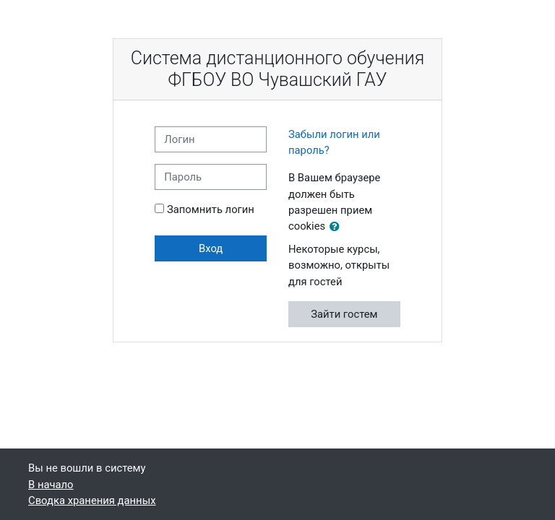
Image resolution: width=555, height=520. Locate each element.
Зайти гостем (344, 314)
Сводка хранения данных (91, 500)
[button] (337, 226)
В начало (51, 484)
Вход (211, 248)
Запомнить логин (210, 209)
